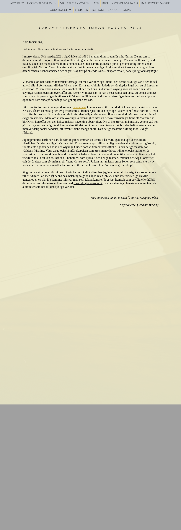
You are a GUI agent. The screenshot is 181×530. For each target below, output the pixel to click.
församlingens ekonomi (88, 183)
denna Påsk (79, 107)
